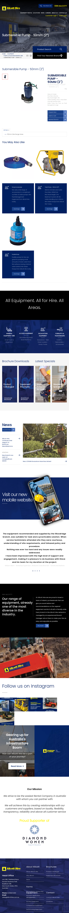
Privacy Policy (38, 910)
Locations (36, 13)
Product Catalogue (52, 850)
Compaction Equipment (34, 890)
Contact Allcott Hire (53, 882)
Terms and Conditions (26, 910)
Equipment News (7, 421)
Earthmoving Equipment (34, 894)
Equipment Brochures (53, 854)
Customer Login (51, 16)
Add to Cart (52, 116)
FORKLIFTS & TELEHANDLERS (60, 326)
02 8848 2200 (11, 872)
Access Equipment (32, 886)
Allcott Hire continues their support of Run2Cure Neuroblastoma (7, 434)
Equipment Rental (26, 13)
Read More (16, 744)
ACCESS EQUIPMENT (26, 325)
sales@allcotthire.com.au (10, 876)
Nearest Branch (53, 119)
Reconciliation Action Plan (34, 870)
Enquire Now (52, 112)
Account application (33, 874)
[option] (27, 92)
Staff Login (63, 16)
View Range (16, 204)
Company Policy (48, 910)
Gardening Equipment (33, 898)
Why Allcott (30, 854)
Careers (48, 13)
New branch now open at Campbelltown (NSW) (7, 450)
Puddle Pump (15, 246)
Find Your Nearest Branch (48, 55)
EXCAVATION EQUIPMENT (42, 326)
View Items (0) (47, 6)
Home (4, 54)
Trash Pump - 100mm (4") (52, 183)
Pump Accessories (17, 183)
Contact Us (63, 13)
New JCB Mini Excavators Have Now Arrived (37, 453)
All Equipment (30, 882)
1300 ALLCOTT (60, 6)
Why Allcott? (40, 617)
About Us (55, 13)
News (42, 13)
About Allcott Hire (32, 850)
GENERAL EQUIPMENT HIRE (9, 326)
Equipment (10, 54)
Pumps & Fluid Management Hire (13, 56)
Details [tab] (6, 130)
